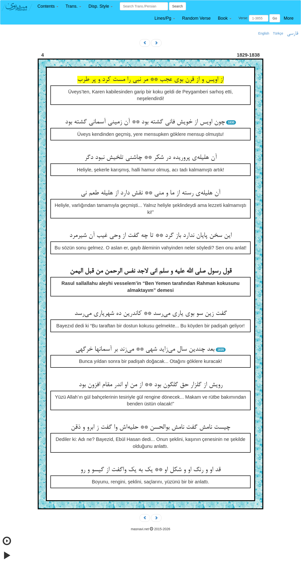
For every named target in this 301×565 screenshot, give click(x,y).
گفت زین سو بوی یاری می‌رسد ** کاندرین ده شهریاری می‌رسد (150, 314)
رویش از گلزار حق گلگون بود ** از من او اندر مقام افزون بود (151, 385)
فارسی (292, 33)
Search (177, 6)
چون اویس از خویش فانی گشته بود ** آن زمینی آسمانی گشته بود (145, 122)
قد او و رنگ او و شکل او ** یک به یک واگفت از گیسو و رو (150, 470)
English (263, 33)
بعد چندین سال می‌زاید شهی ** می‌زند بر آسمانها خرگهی (144, 349)
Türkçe (278, 33)
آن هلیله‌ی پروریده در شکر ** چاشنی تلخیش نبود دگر (150, 158)
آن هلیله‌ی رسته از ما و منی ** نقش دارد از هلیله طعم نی (150, 193)
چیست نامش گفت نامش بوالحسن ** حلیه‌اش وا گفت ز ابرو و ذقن (150, 427)
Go (274, 18)
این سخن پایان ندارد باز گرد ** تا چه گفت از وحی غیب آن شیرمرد (150, 236)
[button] (48, 6)
